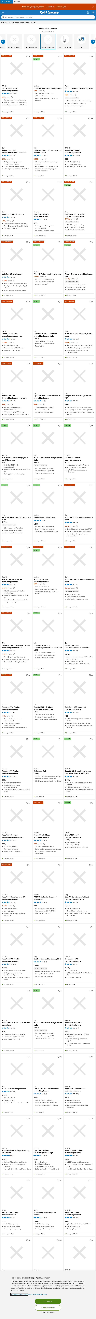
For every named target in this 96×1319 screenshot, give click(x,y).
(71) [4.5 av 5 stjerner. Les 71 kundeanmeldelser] (77, 401)
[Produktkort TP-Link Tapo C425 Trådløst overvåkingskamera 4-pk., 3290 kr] (16, 314)
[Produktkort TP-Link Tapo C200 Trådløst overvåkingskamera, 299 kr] (79, 130)
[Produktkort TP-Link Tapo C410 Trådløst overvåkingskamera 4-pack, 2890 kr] (79, 1252)
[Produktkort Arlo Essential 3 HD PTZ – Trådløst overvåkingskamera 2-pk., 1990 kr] (48, 314)
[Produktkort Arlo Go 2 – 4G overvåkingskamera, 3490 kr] (16, 1069)
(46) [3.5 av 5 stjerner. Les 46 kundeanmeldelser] (14, 1091)
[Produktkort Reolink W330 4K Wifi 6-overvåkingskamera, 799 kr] (48, 68)
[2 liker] (91, 56)
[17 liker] (60, 1056)
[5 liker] (28, 1180)
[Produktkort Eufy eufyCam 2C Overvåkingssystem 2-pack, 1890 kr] (79, 314)
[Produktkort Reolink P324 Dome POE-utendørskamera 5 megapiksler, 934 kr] (16, 1003)
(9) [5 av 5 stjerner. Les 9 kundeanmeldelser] (45, 401)
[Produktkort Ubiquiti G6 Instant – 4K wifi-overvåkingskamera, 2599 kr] (79, 438)
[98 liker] (28, 56)
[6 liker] (60, 363)
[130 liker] (90, 1180)
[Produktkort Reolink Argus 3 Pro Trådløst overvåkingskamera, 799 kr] (48, 815)
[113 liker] (59, 1240)
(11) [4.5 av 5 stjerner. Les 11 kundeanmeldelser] (14, 584)
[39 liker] (91, 675)
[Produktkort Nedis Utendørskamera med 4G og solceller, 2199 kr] (48, 1193)
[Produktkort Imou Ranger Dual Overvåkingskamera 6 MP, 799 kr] (79, 376)
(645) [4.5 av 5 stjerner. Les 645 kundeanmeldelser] (14, 964)
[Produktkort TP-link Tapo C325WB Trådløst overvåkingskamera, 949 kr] (79, 1131)
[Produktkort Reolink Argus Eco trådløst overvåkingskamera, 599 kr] (48, 559)
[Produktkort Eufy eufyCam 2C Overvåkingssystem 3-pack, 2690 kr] (79, 497)
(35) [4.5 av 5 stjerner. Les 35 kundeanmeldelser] (14, 277)
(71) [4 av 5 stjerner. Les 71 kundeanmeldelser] (14, 155)
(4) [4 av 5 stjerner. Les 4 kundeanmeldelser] (14, 1217)
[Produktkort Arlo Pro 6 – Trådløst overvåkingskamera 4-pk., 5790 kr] (16, 497)
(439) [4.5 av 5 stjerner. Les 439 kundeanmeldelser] (14, 840)
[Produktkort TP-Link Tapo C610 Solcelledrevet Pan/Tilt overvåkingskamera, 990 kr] (48, 376)
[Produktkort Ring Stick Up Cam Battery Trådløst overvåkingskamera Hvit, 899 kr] (79, 877)
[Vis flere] (93, 42)
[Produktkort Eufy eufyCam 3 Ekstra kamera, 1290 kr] (16, 254)
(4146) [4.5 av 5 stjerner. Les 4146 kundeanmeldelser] (78, 155)
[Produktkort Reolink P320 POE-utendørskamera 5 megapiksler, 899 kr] (48, 877)
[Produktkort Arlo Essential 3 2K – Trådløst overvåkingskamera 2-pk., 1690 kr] (48, 687)
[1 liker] (60, 56)
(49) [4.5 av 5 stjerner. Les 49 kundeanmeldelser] (77, 650)
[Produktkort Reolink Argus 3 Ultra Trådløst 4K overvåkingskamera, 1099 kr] (16, 559)
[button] (53, 31)
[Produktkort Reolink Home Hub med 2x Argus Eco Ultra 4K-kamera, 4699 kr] (16, 1131)
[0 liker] (91, 182)
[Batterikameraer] (31, 41)
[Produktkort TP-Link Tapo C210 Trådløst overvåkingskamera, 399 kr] (48, 194)
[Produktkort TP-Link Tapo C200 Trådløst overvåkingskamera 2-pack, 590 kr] (16, 815)
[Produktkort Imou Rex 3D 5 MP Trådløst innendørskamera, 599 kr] (16, 1193)
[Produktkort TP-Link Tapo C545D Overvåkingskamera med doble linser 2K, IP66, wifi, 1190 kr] (79, 751)
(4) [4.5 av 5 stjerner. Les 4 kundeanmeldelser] (14, 1156)
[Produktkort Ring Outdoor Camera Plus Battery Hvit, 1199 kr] (48, 939)
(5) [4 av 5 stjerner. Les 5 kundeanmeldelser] (76, 964)
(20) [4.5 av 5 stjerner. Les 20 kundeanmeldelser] (45, 902)
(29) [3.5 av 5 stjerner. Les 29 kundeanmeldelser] (45, 1217)
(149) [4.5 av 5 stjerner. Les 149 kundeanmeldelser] (46, 219)
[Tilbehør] (81, 41)
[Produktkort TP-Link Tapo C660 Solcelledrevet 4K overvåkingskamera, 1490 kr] (16, 877)
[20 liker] (60, 118)
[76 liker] (28, 927)
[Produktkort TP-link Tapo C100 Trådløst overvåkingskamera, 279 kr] (79, 1193)
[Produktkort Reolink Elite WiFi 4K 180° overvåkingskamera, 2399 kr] (79, 815)
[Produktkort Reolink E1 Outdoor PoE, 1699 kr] (48, 751)
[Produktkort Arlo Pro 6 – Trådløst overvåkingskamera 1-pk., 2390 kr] (48, 1003)
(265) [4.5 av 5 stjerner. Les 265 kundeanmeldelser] (46, 1156)
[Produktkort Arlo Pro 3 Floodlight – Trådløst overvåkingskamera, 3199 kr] (16, 1252)
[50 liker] (91, 990)
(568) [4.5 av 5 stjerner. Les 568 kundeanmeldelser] (77, 1217)
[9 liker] (28, 990)
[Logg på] (88, 12)
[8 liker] (91, 739)
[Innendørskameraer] (14, 41)
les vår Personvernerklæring (38, 1294)
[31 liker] (91, 1118)
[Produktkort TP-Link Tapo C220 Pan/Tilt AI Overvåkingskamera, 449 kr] (79, 1003)
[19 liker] (28, 118)
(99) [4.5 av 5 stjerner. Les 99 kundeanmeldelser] (14, 217)
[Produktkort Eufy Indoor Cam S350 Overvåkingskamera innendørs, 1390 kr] (79, 625)
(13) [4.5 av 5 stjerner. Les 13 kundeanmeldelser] (14, 401)
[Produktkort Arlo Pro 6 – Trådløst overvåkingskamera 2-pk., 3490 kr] (48, 438)
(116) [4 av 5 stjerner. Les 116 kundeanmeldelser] (77, 712)
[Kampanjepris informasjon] (12, 97)
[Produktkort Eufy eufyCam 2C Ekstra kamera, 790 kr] (16, 194)
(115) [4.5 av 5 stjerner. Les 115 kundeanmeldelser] (77, 1156)
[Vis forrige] (3, 42)
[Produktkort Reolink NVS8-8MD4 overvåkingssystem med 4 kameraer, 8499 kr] (16, 438)
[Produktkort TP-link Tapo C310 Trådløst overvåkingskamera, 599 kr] (48, 1252)
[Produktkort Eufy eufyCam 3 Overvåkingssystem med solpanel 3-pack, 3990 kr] (48, 130)
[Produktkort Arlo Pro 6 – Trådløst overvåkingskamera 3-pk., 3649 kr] (79, 254)
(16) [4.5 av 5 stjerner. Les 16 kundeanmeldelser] (77, 776)
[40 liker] (91, 363)
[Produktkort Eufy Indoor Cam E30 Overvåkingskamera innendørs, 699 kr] (16, 376)
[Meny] (2, 12)
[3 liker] (28, 363)
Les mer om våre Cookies (19, 1294)
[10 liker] (91, 485)
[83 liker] (28, 675)
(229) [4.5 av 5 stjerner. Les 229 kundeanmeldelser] (77, 1094)
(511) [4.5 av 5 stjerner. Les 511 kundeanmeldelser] (14, 776)
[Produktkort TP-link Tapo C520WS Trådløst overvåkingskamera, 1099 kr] (16, 939)
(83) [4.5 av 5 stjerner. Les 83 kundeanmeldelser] (77, 522)
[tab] (6, 2)
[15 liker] (28, 182)
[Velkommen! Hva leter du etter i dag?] (49, 17)
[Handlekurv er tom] (93, 12)
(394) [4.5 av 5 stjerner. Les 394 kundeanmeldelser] (77, 1028)
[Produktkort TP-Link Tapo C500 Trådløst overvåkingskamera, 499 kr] (16, 68)
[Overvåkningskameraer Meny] (20, 22)
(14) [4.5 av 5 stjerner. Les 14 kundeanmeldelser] (14, 650)
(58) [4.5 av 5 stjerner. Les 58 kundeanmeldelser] (77, 902)
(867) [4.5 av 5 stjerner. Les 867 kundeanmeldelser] (14, 712)
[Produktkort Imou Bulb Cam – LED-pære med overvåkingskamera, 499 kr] (79, 687)
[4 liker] (28, 547)
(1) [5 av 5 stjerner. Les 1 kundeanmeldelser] (45, 520)
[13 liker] (28, 242)
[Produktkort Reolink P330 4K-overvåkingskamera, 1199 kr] (48, 497)
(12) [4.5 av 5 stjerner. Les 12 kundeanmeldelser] (45, 840)
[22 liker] (60, 182)
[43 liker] (60, 1118)
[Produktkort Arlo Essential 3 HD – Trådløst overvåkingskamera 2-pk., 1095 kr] (79, 194)
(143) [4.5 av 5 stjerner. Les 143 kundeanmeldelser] (77, 339)
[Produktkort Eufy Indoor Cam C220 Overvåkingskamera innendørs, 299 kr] (16, 130)
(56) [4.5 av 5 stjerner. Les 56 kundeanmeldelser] (14, 339)
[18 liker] (28, 301)
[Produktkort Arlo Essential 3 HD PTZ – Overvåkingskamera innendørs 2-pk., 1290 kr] (48, 625)
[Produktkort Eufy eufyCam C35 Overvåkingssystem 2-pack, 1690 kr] (79, 559)
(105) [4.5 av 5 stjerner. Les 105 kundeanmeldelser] (46, 155)
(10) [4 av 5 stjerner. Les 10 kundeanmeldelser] (14, 1028)
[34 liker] (28, 739)
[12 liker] (60, 1180)
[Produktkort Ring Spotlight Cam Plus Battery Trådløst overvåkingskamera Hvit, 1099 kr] (16, 625)
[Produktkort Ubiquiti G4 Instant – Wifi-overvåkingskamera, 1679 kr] (79, 939)
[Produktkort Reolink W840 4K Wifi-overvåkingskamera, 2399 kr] (48, 254)
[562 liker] (90, 118)
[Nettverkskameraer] (48, 41)
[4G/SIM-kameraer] (64, 41)
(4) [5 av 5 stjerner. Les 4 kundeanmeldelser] (76, 584)
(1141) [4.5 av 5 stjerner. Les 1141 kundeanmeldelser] (15, 93)
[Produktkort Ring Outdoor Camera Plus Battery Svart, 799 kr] (79, 68)
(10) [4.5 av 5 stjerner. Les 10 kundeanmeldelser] (77, 91)
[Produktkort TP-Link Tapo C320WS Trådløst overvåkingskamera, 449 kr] (16, 687)
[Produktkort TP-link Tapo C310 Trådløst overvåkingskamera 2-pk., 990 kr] (48, 1131)
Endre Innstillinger (48, 1312)
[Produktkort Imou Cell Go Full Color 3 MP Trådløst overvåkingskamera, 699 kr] (48, 1069)
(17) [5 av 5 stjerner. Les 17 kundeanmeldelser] (14, 902)
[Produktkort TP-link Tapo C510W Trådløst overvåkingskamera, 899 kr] (16, 751)
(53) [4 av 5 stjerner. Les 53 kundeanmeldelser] (45, 1094)
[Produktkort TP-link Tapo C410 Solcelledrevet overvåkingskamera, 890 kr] (79, 1069)
